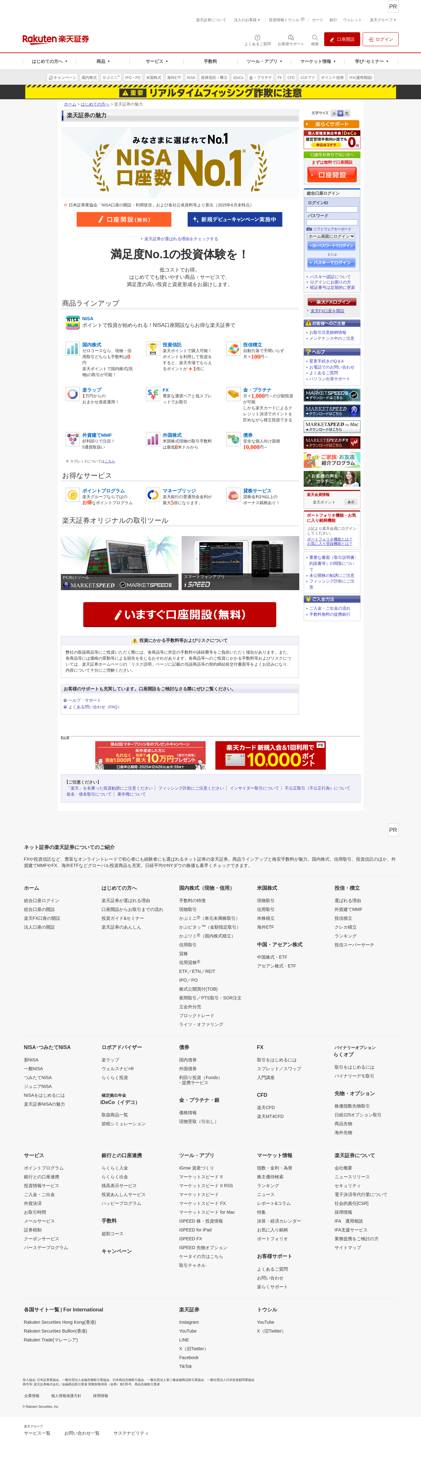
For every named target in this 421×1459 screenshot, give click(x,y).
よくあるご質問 (323, 372)
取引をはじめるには (277, 1059)
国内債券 (188, 1059)
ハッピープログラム (121, 1203)
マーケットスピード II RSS (206, 1185)
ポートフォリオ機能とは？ (330, 539)
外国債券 (188, 1068)
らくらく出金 (115, 1176)
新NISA (31, 1059)
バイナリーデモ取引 (354, 1075)
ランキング (346, 935)
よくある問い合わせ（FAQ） (95, 707)
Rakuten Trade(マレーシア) (51, 1339)
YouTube (187, 1331)
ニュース (266, 1194)
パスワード (318, 215)
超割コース (113, 1233)
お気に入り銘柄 (272, 1229)
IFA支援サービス (351, 1229)
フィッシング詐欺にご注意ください (191, 788)
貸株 (183, 953)
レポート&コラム (274, 1203)
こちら (110, 461)
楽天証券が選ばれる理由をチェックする (181, 238)
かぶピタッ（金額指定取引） (210, 927)
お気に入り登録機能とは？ (330, 543)
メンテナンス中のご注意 (331, 338)
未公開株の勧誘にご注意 (331, 575)
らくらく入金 (115, 1167)
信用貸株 (189, 962)
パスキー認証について (330, 276)
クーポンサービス (41, 1238)
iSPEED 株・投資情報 (201, 1221)
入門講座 (266, 1077)
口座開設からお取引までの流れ (132, 909)
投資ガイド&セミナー (123, 918)
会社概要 (343, 1167)
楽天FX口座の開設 (42, 918)
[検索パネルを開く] (315, 39)
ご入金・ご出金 (39, 1194)
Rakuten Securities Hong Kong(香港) (60, 1322)
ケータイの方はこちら (201, 1256)
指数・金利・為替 (274, 1167)
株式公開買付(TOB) (198, 989)
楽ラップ (110, 1059)
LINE (184, 1339)
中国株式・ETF (272, 957)
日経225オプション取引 (358, 1114)
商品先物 (343, 1123)
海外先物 (343, 1132)
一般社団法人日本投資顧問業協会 (230, 1380)
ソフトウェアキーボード (332, 229)
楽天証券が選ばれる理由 (126, 900)
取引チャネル (192, 1265)
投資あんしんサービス (124, 1194)
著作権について (131, 794)
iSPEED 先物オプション (203, 1247)
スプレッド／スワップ (279, 1068)
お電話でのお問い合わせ (331, 367)
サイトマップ (348, 1247)
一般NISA (33, 1068)
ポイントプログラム (44, 1167)
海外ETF (265, 927)
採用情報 (343, 1212)
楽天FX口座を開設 (328, 310)
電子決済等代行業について (361, 1194)
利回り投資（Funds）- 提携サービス (200, 1080)
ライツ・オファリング (201, 1024)
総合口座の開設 (39, 909)
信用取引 (188, 944)
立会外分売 (190, 1006)
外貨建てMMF (348, 909)
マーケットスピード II (201, 1176)
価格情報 (188, 1112)
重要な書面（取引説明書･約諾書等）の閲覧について (333, 563)
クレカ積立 (346, 927)
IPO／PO (188, 980)
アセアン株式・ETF (276, 965)
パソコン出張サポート (329, 378)
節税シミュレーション (124, 1123)
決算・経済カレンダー (279, 1221)
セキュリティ (348, 1185)
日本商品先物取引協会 (128, 1380)
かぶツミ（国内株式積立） (207, 935)
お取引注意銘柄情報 (327, 332)
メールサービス (39, 1221)
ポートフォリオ (272, 1238)
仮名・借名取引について (89, 794)
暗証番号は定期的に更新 (332, 287)
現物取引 (188, 909)
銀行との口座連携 (41, 1176)
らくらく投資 (115, 1077)
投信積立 (343, 918)
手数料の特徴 (192, 900)
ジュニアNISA (38, 1086)
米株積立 (266, 918)
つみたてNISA (38, 1077)
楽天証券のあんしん (121, 927)
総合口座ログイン (41, 900)
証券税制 (33, 1229)
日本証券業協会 (48, 1380)
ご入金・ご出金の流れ (329, 608)
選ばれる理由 (348, 900)
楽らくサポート (272, 1286)
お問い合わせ (270, 1277)
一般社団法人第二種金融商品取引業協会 (175, 1380)
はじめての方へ (95, 104)
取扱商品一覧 (115, 1114)
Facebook (188, 1357)
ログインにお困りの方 (330, 282)
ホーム (70, 104)
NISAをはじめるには (44, 1095)
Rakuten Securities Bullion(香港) (55, 1331)
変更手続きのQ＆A (326, 361)
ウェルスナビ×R (118, 1068)
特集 (261, 1212)
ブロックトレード (196, 1015)
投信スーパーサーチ (354, 944)
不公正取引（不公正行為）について (317, 788)
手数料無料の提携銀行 (329, 614)
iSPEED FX (190, 1238)
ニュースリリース (352, 1176)
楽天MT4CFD (270, 1116)
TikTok (185, 1366)
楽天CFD (266, 1107)
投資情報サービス (41, 1185)
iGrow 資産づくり (196, 1167)
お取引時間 (35, 1212)
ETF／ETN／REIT (197, 971)
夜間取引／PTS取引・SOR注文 (210, 997)
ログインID (318, 202)
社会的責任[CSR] (351, 1203)
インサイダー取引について (254, 788)
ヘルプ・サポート (84, 700)
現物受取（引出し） (199, 1121)
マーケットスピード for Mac (207, 1212)
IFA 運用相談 (349, 1221)
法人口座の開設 (39, 927)
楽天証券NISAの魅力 (44, 1104)
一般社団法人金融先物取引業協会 (85, 1380)
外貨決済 (33, 1203)
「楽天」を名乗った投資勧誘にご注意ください (110, 788)
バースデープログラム (46, 1247)
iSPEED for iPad (195, 1229)
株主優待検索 (270, 1176)
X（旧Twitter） (193, 1348)
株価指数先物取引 (352, 1105)
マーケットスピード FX (202, 1203)
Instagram (189, 1322)
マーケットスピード (199, 1194)
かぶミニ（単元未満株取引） (209, 918)
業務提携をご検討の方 (357, 1238)
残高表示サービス (119, 1185)
